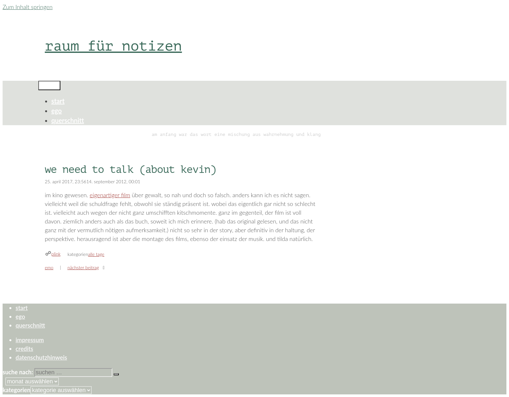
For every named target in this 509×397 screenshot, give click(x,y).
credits (24, 348)
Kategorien (17, 389)
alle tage (96, 254)
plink (55, 254)
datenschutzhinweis (41, 357)
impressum (30, 339)
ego (56, 110)
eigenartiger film (110, 194)
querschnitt (67, 120)
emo (49, 267)
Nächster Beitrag (83, 267)
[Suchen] (116, 374)
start (58, 101)
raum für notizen (113, 46)
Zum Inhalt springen (28, 6)
